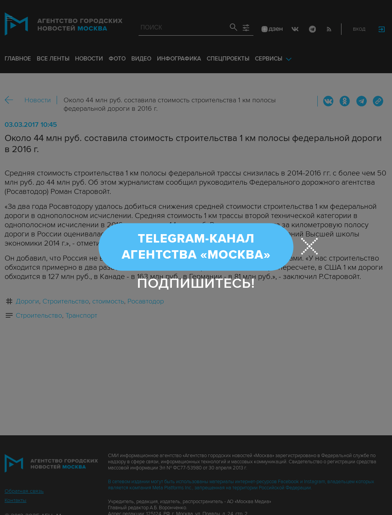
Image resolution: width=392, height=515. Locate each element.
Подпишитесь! (196, 283)
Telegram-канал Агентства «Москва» (196, 246)
